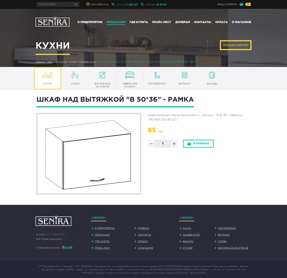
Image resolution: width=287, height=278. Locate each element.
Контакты (202, 22)
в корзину (201, 143)
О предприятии (89, 22)
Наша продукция (57, 61)
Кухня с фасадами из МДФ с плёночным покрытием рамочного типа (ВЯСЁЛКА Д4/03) (148, 61)
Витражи (224, 235)
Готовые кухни (87, 61)
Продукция (116, 22)
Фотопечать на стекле (233, 248)
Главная (40, 61)
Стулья (187, 248)
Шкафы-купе (191, 235)
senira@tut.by (100, 4)
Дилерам (182, 22)
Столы (222, 241)
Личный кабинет (236, 45)
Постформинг (227, 228)
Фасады (188, 241)
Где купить (139, 22)
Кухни (73, 61)
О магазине (241, 22)
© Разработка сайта (48, 247)
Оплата (221, 22)
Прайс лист (161, 22)
